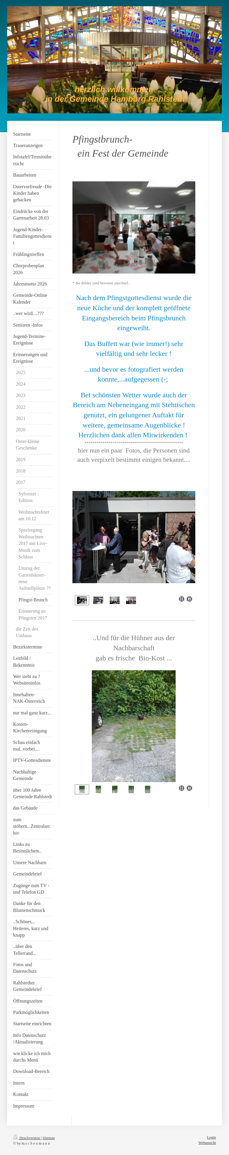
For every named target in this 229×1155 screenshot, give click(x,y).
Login (211, 1137)
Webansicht (207, 1143)
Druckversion (27, 1138)
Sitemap (49, 1138)
